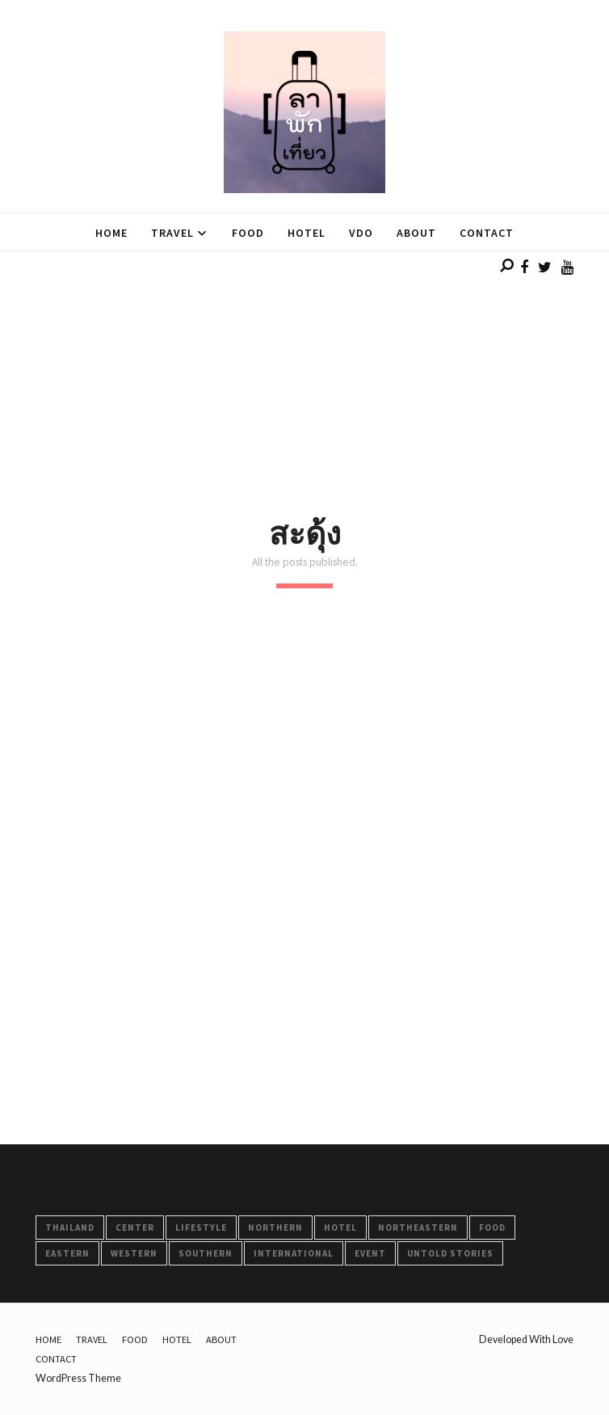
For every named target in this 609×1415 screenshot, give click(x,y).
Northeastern (418, 1227)
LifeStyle (201, 1227)
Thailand (69, 1227)
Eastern (67, 1253)
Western (134, 1253)
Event (370, 1253)
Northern (275, 1227)
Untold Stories (450, 1253)
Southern (205, 1253)
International (294, 1253)
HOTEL (340, 1227)
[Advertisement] (304, 364)
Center (135, 1227)
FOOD (492, 1227)
